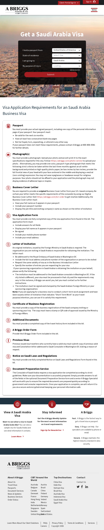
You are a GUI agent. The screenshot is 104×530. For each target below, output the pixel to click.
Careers (44, 524)
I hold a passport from (33, 48)
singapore (35, 506)
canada (34, 488)
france (33, 494)
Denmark (34, 491)
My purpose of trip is (32, 63)
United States (46, 512)
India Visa (57, 483)
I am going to (29, 59)
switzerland (45, 509)
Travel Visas (12, 483)
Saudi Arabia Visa (60, 498)
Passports (12, 486)
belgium (34, 485)
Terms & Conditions (75, 521)
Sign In (89, 1)
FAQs (45, 521)
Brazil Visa (58, 489)
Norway (44, 503)
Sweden (34, 509)
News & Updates (14, 492)
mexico (44, 500)
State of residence (31, 53)
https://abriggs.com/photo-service (66, 159)
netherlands (36, 503)
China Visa (58, 480)
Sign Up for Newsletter (51, 428)
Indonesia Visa (59, 495)
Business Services (15, 495)
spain (43, 506)
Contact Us (81, 480)
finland (44, 491)
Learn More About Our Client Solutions (23, 521)
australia (34, 483)
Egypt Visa (58, 501)
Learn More (16, 435)
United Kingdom (37, 512)
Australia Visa (59, 492)
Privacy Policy (57, 521)
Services (91, 521)
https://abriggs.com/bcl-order (50, 195)
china (43, 488)
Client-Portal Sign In (66, 1)
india (33, 500)
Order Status (13, 498)
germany (44, 494)
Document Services (16, 489)
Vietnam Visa (59, 486)
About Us (11, 480)
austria (44, 483)
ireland (43, 497)
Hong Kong (35, 497)
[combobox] (67, 64)
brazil (43, 485)
